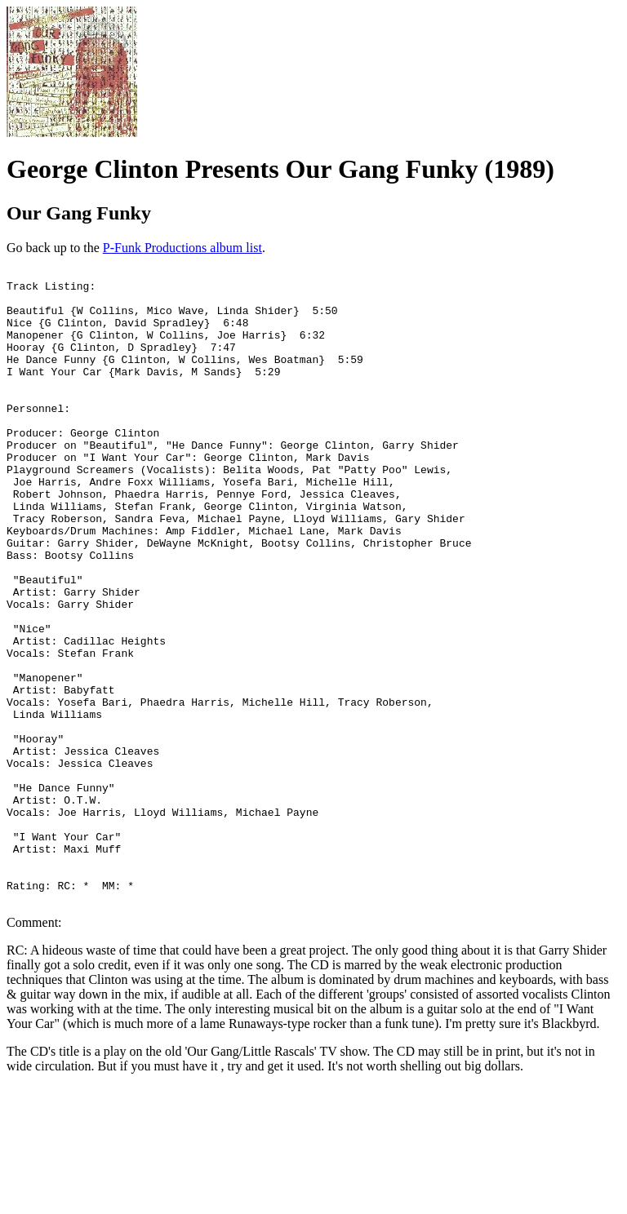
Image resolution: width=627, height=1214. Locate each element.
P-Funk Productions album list (182, 248)
